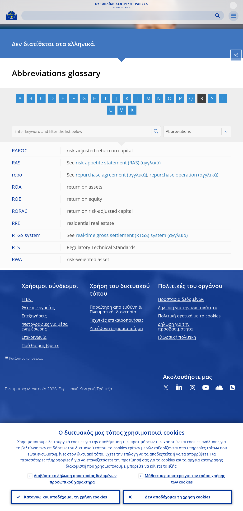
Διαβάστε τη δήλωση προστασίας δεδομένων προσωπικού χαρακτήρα (75, 479)
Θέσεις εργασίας (38, 307)
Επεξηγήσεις (34, 316)
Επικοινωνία (34, 337)
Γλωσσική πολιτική (177, 337)
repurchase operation (173, 175)
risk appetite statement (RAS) (107, 162)
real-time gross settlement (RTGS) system (121, 235)
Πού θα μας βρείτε (40, 345)
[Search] (119, 15)
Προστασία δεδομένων (181, 299)
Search (217, 15)
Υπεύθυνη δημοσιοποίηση (116, 328)
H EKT (27, 299)
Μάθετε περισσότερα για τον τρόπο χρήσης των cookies (185, 479)
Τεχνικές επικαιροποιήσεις (117, 320)
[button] (233, 5)
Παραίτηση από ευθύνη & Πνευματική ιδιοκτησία (116, 309)
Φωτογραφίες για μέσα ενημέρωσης (45, 326)
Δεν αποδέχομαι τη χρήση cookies (177, 497)
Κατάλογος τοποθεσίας (26, 358)
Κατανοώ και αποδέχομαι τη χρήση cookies (65, 497)
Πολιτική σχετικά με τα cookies (189, 316)
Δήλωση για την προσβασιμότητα (175, 326)
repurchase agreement (101, 175)
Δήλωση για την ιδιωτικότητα (187, 307)
